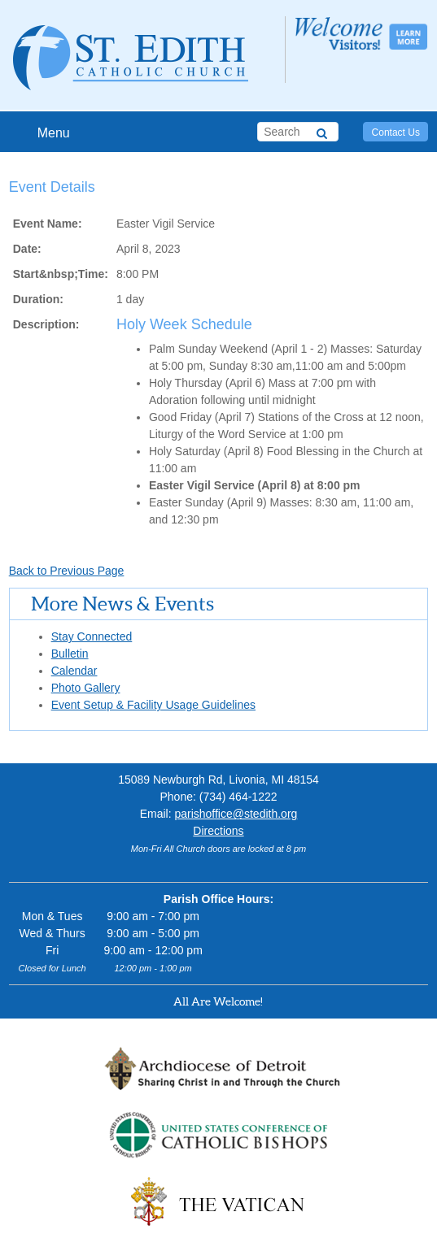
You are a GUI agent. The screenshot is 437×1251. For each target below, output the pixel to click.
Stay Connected (92, 636)
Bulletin (70, 653)
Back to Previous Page (67, 570)
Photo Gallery (85, 687)
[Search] (322, 131)
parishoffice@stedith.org (235, 813)
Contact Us (396, 132)
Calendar (74, 670)
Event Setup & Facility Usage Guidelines (153, 704)
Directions (218, 830)
